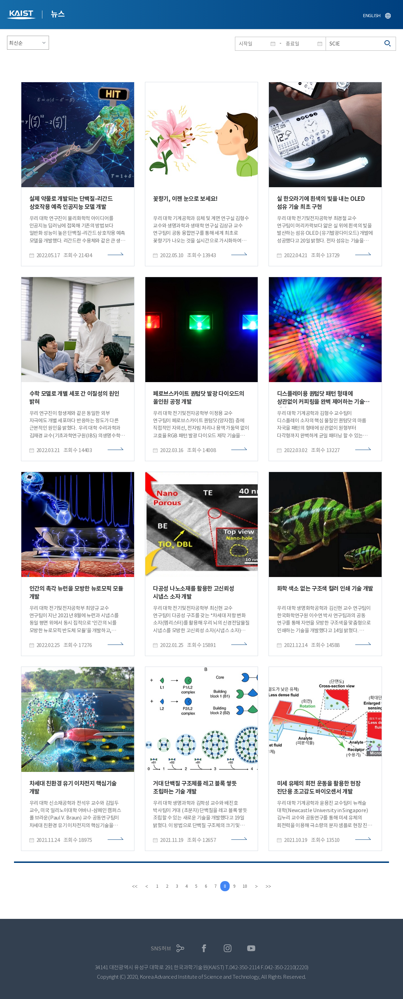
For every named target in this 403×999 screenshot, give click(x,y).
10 (248, 886)
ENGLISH (372, 16)
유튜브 (251, 948)
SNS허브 (161, 948)
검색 (387, 43)
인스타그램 (228, 948)
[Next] (261, 886)
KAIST (22, 15)
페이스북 (204, 948)
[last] (272, 886)
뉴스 (57, 14)
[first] (130, 886)
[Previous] (142, 886)
